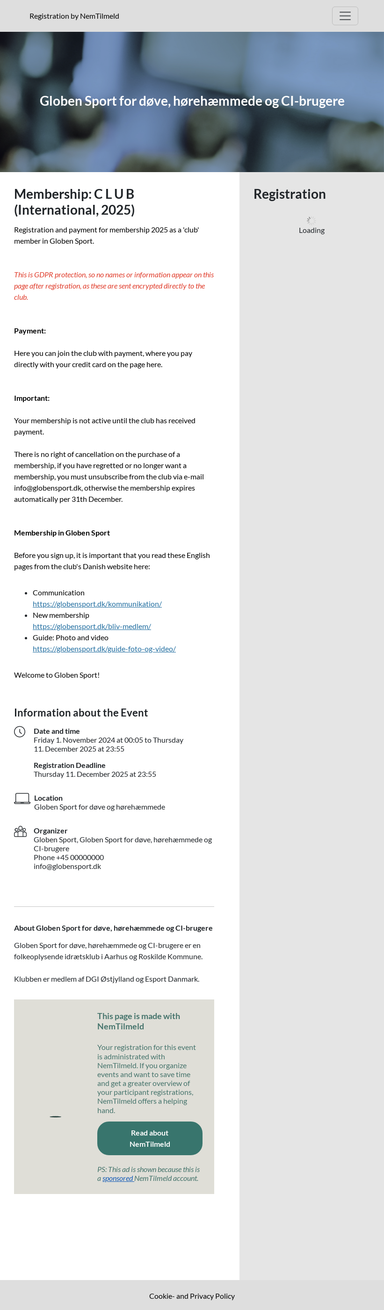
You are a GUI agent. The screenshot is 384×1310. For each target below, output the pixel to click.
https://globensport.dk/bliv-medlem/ (92, 626)
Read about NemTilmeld (166, 1138)
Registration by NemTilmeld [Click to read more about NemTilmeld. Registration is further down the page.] (76, 15)
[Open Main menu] (345, 16)
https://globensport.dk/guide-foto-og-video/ (104, 648)
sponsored (118, 1177)
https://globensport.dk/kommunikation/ (97, 603)
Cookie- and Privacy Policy (192, 1295)
